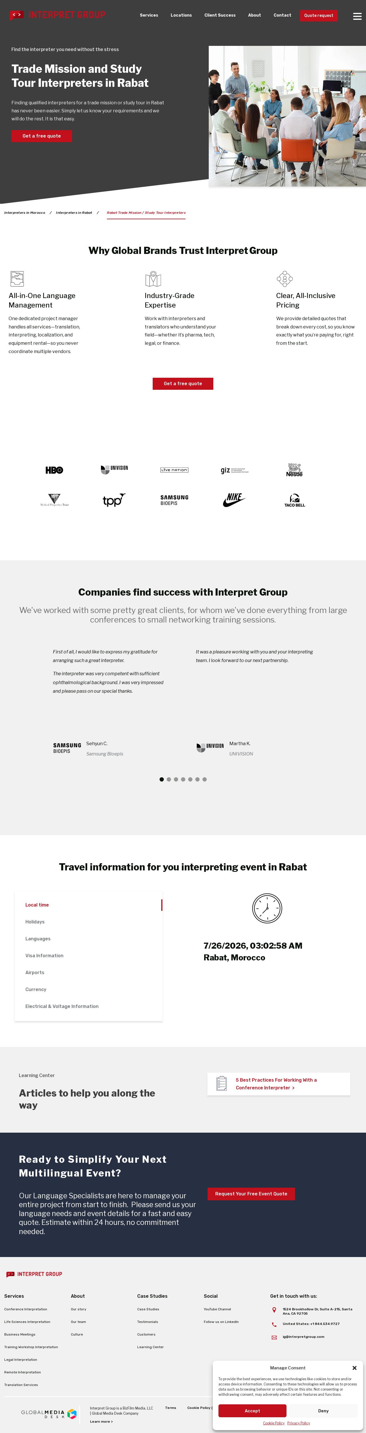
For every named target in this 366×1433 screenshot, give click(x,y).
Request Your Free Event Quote (251, 1194)
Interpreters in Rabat (74, 213)
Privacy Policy (298, 1423)
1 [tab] (162, 779)
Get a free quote (42, 136)
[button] (354, 1368)
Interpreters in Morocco (24, 213)
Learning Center (150, 1347)
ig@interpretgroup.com (303, 1337)
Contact (277, 15)
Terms (170, 1408)
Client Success (212, 15)
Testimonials (147, 1322)
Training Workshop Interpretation (31, 1347)
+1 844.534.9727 (325, 1324)
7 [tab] (204, 779)
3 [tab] (176, 779)
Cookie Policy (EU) (203, 1408)
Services (138, 15)
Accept (252, 1411)
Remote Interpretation (22, 1372)
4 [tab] (183, 779)
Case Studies (148, 1309)
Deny (323, 1411)
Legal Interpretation (20, 1360)
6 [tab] (197, 779)
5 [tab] (190, 779)
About (249, 15)
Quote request (316, 16)
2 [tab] (169, 779)
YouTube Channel (217, 1309)
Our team (78, 1322)
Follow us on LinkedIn (221, 1322)
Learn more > (101, 1422)
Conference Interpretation (25, 1309)
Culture (77, 1334)
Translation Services (21, 1385)
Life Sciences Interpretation (27, 1322)
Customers (146, 1334)
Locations (171, 15)
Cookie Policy (274, 1423)
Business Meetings (19, 1334)
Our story (78, 1309)
